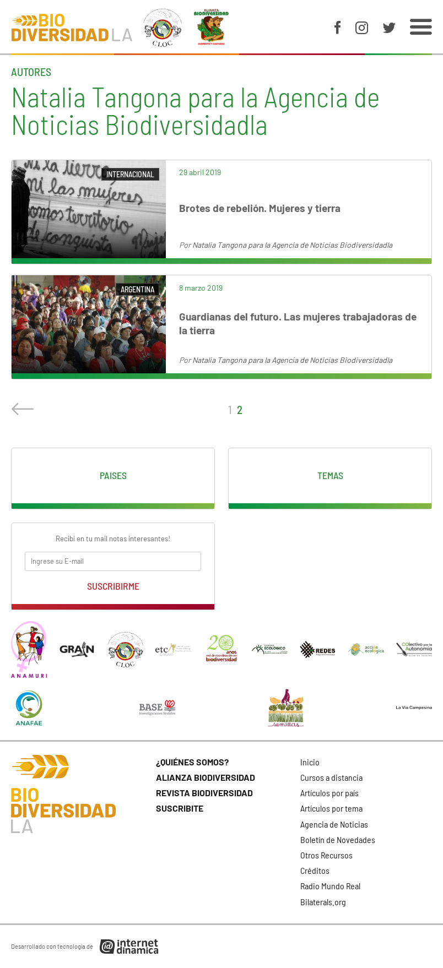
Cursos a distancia (331, 777)
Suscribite (179, 808)
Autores (31, 71)
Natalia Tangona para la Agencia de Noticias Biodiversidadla (292, 244)
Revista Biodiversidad (204, 792)
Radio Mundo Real (330, 885)
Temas (330, 475)
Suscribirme (113, 586)
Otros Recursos (326, 855)
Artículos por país (329, 792)
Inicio (310, 762)
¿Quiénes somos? (192, 762)
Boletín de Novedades (337, 839)
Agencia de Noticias (334, 824)
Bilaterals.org (323, 901)
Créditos (314, 870)
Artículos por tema (331, 808)
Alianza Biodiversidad (205, 777)
